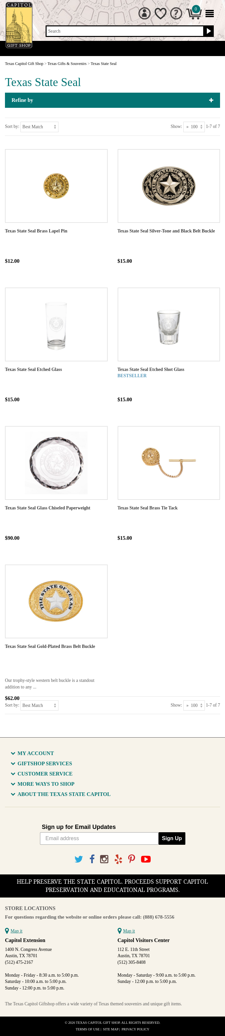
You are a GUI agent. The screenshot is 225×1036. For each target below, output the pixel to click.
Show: (176, 126)
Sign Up (172, 838)
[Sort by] (39, 127)
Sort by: (12, 126)
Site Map (111, 1029)
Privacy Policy (135, 1029)
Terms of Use (88, 1029)
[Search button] (208, 31)
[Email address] (99, 838)
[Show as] (194, 127)
